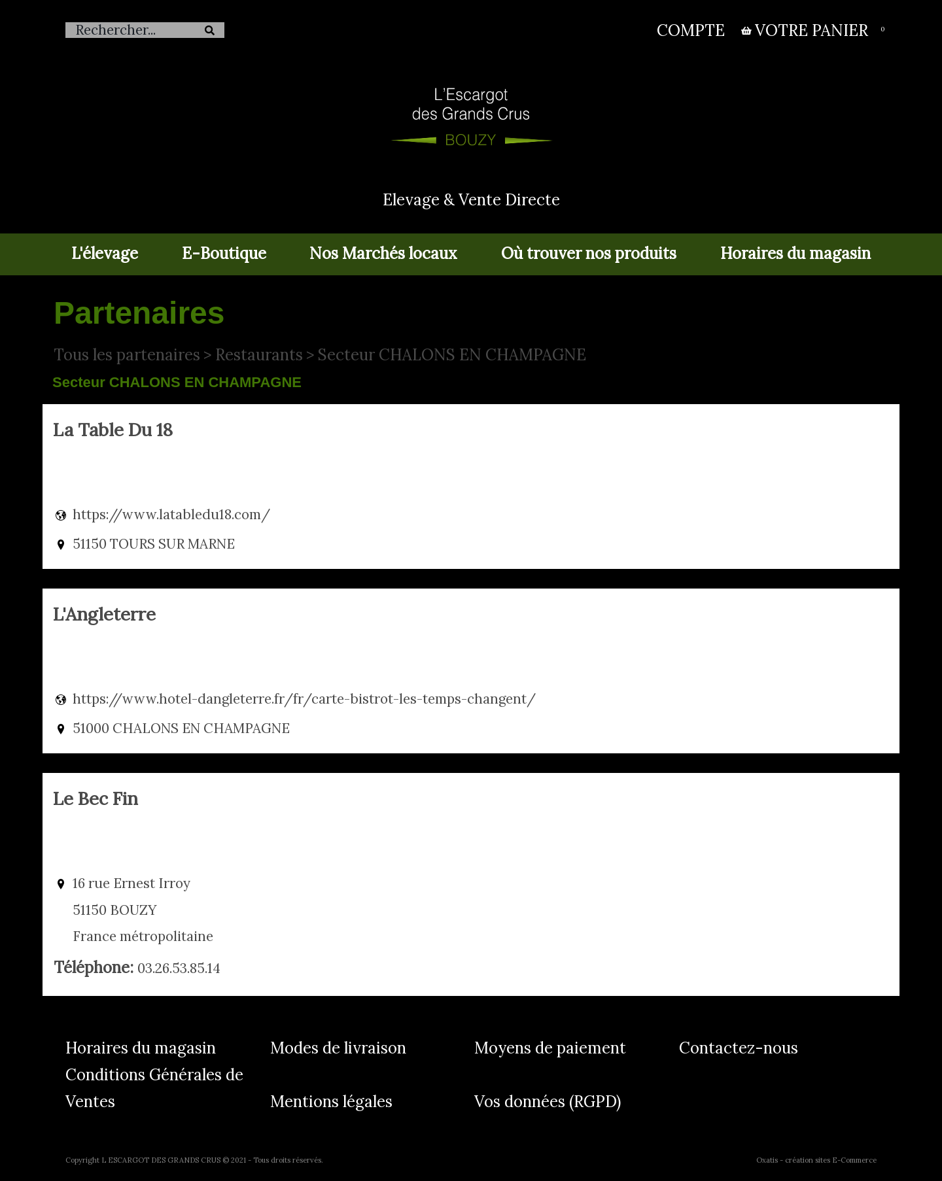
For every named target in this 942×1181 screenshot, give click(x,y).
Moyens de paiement (550, 1048)
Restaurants (259, 355)
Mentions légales (331, 1101)
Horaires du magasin (795, 253)
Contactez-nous (738, 1048)
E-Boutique (224, 253)
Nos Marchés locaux (383, 253)
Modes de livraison (338, 1048)
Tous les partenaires (127, 355)
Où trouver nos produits (588, 253)
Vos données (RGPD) (547, 1101)
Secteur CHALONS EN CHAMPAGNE (452, 355)
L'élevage (104, 253)
